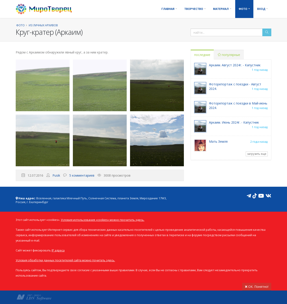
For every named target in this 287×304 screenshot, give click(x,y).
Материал (221, 9)
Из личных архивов (43, 25)
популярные (229, 55)
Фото (243, 9)
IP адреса (58, 250)
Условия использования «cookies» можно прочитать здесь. (102, 220)
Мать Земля (218, 141)
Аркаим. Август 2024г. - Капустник (235, 65)
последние (202, 55)
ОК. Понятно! (256, 286)
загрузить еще (256, 154)
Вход (261, 9)
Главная (167, 9)
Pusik (56, 175)
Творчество (193, 9)
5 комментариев (81, 175)
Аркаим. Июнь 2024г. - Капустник (234, 122)
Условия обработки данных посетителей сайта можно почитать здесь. (65, 260)
